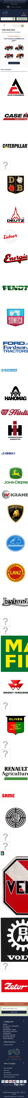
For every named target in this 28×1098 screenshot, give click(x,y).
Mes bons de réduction (9, 1077)
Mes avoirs (6, 1070)
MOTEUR (5, 1024)
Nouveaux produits (8, 1044)
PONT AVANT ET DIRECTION (10, 1031)
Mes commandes (8, 1068)
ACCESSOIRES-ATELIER (9, 1036)
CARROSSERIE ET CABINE (9, 1029)
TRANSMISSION (7, 1033)
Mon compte (9, 1063)
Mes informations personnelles (11, 1074)
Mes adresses (7, 1072)
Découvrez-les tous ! (14, 63)
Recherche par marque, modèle (22, 19)
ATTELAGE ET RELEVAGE (9, 1035)
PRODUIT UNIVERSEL (8, 1038)
